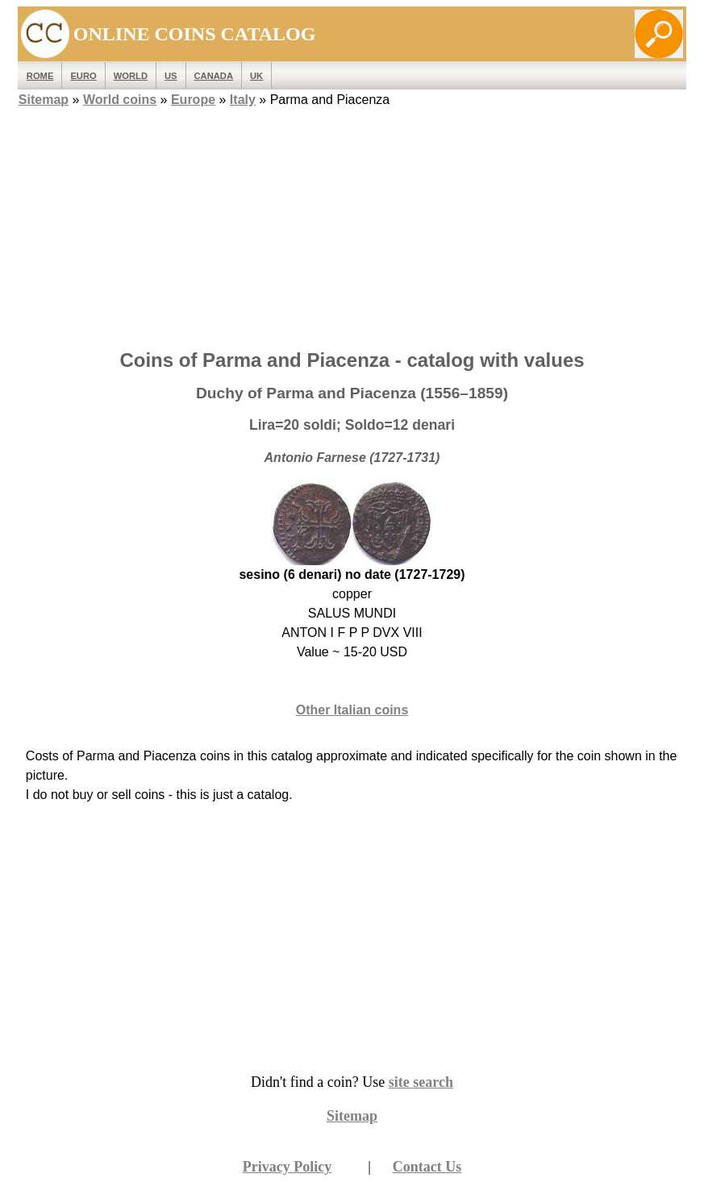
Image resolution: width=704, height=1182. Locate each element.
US (171, 76)
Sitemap (44, 99)
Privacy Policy (287, 1167)
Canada (213, 76)
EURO (83, 76)
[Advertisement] (352, 223)
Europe (193, 99)
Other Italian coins (352, 710)
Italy (243, 99)
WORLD (131, 76)
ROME (40, 76)
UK (256, 76)
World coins (119, 99)
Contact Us (427, 1167)
